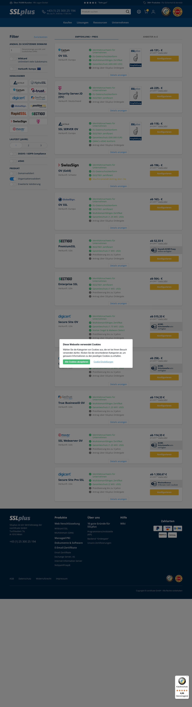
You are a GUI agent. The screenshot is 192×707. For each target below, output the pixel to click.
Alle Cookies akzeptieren (76, 362)
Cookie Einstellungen (103, 362)
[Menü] (187, 677)
